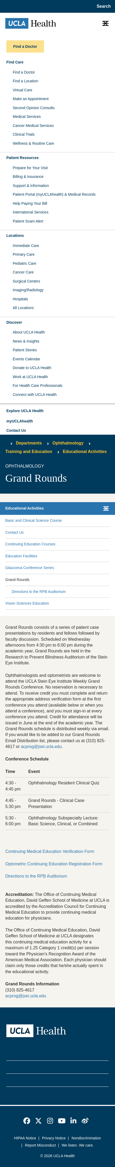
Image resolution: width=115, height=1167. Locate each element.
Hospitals (20, 299)
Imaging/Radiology (28, 290)
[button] (57, 411)
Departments (29, 443)
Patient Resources (22, 158)
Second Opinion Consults (34, 108)
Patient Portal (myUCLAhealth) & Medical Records (54, 194)
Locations (15, 235)
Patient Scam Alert (28, 221)
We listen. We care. (78, 1145)
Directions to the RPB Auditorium (39, 591)
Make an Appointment (30, 99)
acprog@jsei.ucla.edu (41, 746)
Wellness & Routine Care (33, 143)
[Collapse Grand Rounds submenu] (109, 580)
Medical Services (27, 116)
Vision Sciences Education (27, 603)
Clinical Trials (23, 134)
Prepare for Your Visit (30, 168)
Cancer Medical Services (33, 125)
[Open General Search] (103, 6)
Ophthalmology (67, 443)
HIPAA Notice (25, 1138)
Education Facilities (21, 556)
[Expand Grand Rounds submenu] (69, 580)
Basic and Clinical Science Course (33, 520)
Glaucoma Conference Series (29, 568)
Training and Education (28, 451)
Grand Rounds (17, 580)
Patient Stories (25, 350)
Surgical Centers (26, 281)
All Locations (23, 308)
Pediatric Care (24, 263)
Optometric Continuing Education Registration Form (53, 864)
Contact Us (16, 430)
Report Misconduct (40, 1145)
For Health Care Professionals (38, 385)
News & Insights (26, 341)
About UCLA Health (29, 332)
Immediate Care (26, 245)
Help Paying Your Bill (30, 203)
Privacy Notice (54, 1138)
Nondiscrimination (86, 1138)
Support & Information (31, 185)
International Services (30, 212)
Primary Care (23, 254)
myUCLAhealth (19, 421)
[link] (27, 1121)
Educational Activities (85, 451)
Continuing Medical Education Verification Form (49, 851)
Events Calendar (26, 359)
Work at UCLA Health (30, 377)
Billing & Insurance (28, 176)
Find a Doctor (24, 72)
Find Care (15, 62)
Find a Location (25, 81)
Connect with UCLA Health (35, 394)
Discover (14, 322)
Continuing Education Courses (30, 544)
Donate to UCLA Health (32, 368)
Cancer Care (23, 272)
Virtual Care (22, 90)
